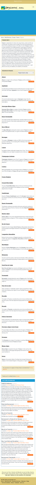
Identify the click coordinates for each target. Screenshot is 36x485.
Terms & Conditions (6, 482)
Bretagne (4, 137)
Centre (4, 147)
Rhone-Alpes (5, 346)
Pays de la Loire (6, 285)
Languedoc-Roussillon (8, 234)
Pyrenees (4, 337)
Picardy (4, 306)
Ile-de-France (6, 224)
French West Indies (7, 183)
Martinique (5, 244)
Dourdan (8, 385)
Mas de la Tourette (6, 413)
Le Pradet (8, 405)
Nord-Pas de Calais (7, 265)
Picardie (4, 296)
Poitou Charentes (7, 316)
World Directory (8, 37)
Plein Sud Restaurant (7, 404)
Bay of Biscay (5, 127)
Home (2, 37)
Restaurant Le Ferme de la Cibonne (11, 419)
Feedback (17, 482)
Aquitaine (5, 86)
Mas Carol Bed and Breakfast (10, 441)
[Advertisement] (18, 20)
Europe (14, 37)
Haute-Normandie (7, 203)
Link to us (22, 482)
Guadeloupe (5, 193)
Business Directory (16, 481)
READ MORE (31, 81)
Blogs (28, 481)
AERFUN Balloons (6, 383)
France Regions (6, 177)
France (17, 37)
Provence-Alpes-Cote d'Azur (10, 327)
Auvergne (5, 96)
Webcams (23, 481)
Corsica (4, 166)
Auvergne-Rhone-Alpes (8, 106)
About (12, 482)
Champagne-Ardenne (8, 156)
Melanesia (5, 255)
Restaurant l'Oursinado (8, 457)
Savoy (3, 356)
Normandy (5, 275)
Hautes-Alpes (6, 213)
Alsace (4, 77)
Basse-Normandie (7, 116)
